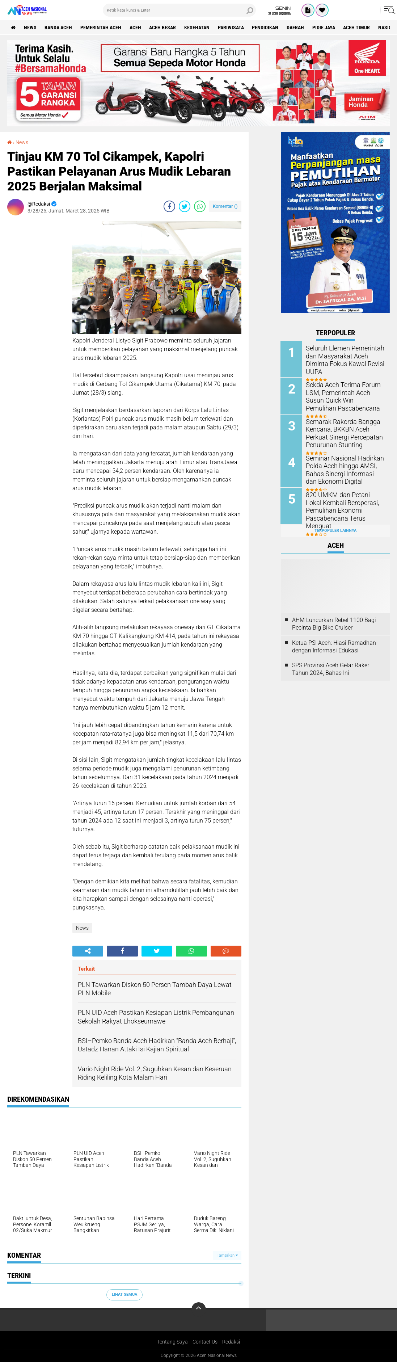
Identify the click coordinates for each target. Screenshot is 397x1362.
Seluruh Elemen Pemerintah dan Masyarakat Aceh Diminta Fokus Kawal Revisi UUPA (345, 356)
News (30, 27)
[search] (179, 10)
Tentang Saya (172, 1342)
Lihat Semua (124, 1294)
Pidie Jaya (324, 27)
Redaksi (231, 1342)
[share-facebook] (169, 206)
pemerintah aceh (101, 27)
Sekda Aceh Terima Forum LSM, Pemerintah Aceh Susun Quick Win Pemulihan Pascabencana (344, 396)
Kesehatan (197, 27)
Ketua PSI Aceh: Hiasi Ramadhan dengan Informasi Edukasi (334, 646)
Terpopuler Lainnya (335, 529)
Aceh (136, 27)
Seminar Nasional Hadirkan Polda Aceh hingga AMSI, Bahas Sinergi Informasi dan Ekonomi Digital (343, 469)
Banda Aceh (58, 27)
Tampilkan (227, 1255)
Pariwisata (232, 27)
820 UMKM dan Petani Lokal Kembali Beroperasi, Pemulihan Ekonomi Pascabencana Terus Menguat (345, 505)
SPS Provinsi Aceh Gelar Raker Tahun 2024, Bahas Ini (330, 668)
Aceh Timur (358, 27)
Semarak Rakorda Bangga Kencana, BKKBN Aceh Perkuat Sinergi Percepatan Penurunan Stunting (341, 432)
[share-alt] (87, 951)
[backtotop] (198, 1309)
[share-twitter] (184, 206)
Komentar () (225, 206)
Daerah (296, 27)
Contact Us (205, 1342)
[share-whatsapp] (200, 206)
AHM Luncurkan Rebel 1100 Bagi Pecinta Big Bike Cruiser (334, 623)
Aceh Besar (163, 27)
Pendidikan (266, 27)
